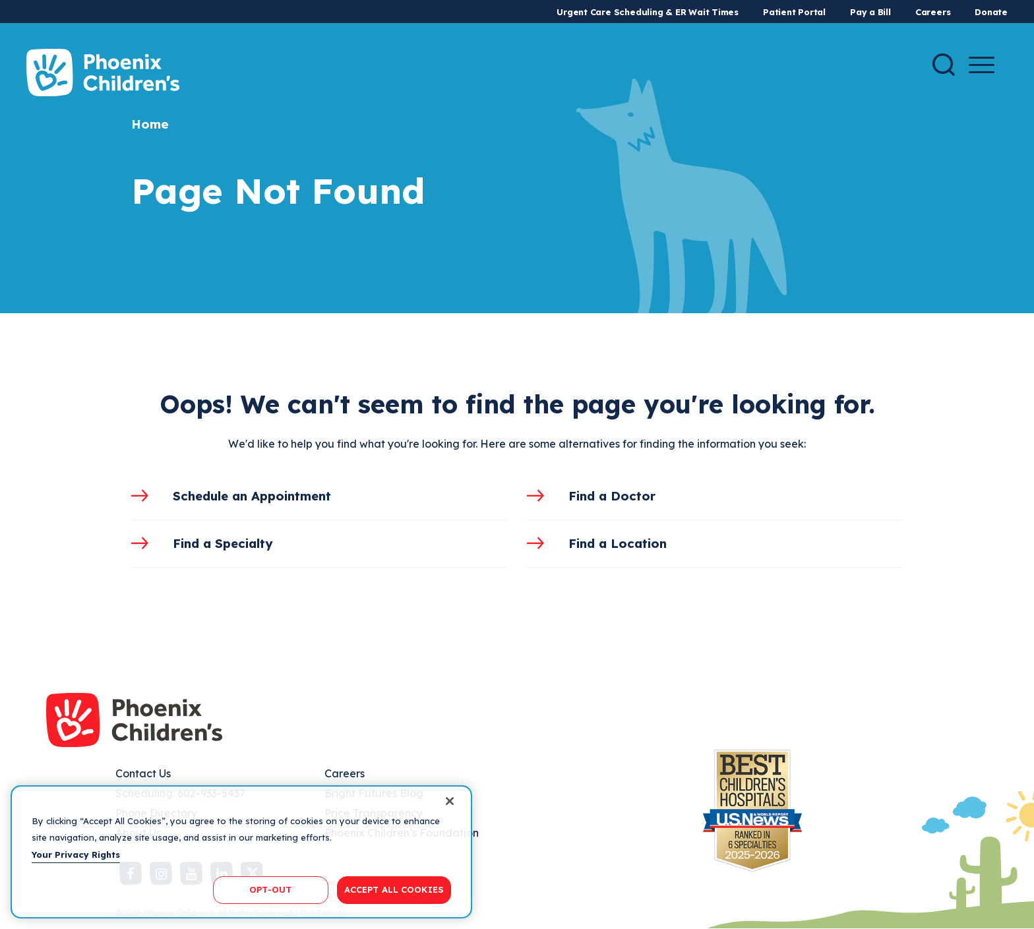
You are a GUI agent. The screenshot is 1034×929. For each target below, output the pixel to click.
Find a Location (617, 543)
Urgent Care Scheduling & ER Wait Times (648, 12)
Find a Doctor (611, 496)
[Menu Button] (981, 65)
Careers (932, 12)
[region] (241, 851)
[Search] (943, 64)
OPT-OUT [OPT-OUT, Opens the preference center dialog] (270, 889)
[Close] (449, 801)
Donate (991, 12)
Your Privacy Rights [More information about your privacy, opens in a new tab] (76, 854)
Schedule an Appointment (252, 496)
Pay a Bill (870, 12)
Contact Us (143, 773)
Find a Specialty (223, 543)
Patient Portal (794, 12)
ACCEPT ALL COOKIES (394, 889)
